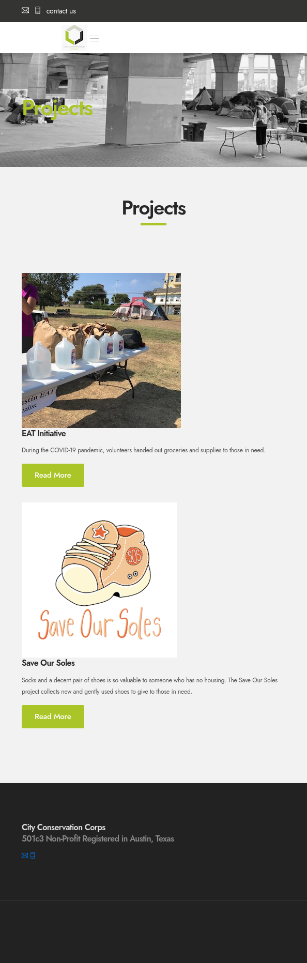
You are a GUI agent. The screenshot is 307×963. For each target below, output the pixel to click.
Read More (53, 475)
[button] (94, 38)
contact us (49, 11)
